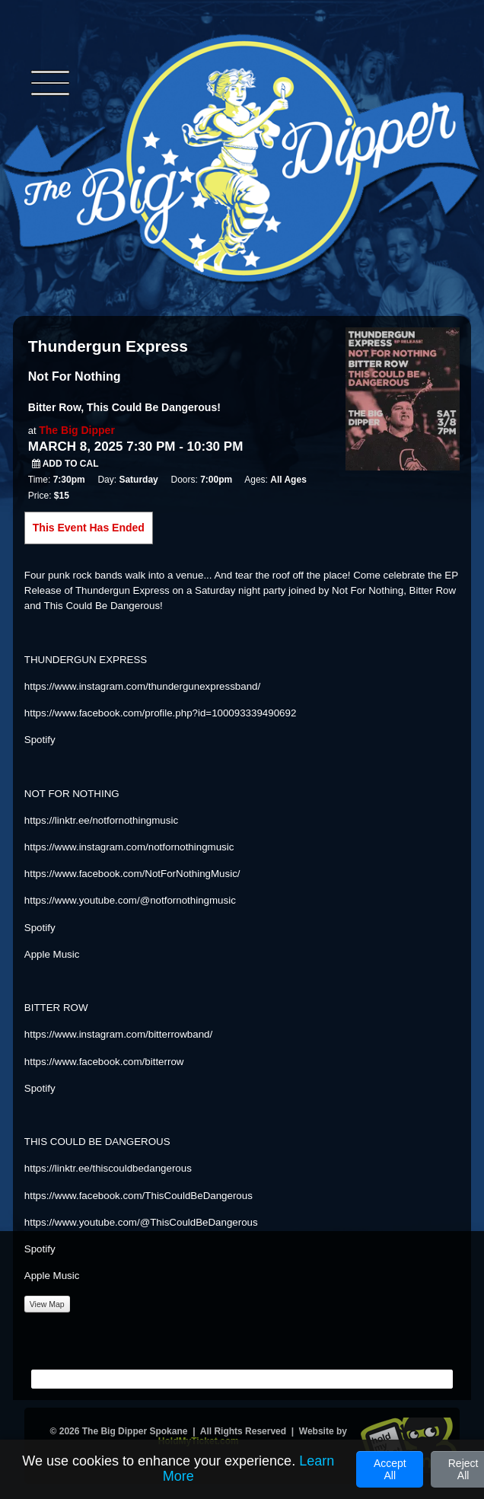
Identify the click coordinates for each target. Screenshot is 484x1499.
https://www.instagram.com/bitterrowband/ (118, 1034)
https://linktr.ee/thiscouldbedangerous (108, 1168)
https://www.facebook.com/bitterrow (104, 1061)
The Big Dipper (77, 430)
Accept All (390, 1469)
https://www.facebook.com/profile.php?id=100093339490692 (160, 713)
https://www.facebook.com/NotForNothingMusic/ (132, 873)
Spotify (40, 739)
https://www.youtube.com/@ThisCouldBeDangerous (141, 1222)
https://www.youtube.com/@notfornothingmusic (130, 900)
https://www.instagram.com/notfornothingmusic (129, 847)
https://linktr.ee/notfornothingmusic (101, 820)
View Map (47, 1304)
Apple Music (52, 954)
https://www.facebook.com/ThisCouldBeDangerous (138, 1195)
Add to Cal (65, 463)
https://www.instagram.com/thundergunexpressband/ (142, 686)
